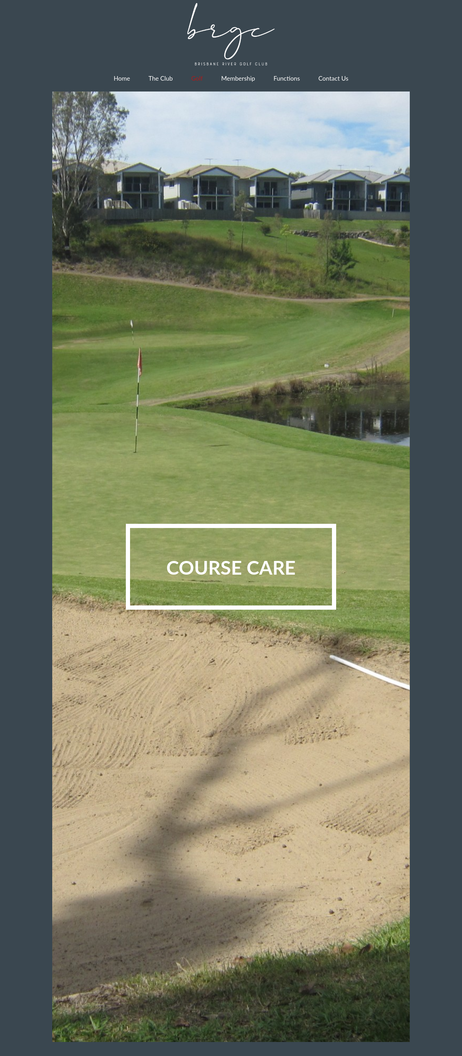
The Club (161, 78)
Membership (238, 78)
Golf (197, 78)
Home (122, 78)
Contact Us (333, 78)
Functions (286, 78)
